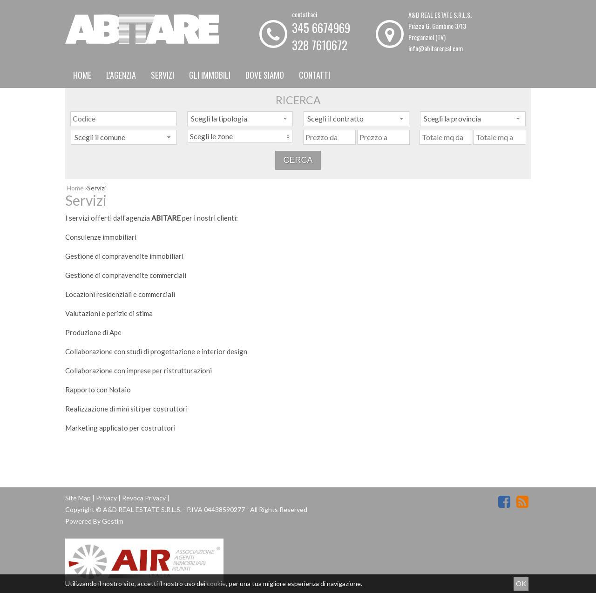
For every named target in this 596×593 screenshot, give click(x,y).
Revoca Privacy (144, 498)
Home (82, 75)
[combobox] (240, 118)
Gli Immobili (209, 75)
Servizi (162, 75)
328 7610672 (319, 45)
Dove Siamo (264, 75)
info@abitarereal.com (435, 48)
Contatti (314, 75)
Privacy (106, 498)
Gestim (112, 521)
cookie (216, 583)
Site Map (78, 498)
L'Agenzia (121, 75)
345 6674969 (321, 27)
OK (521, 583)
